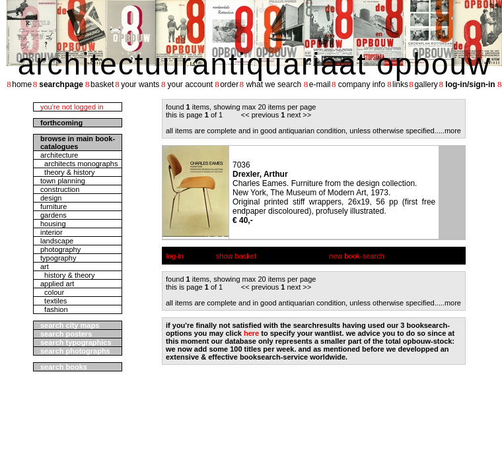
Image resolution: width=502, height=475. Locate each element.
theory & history (67, 172)
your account (190, 84)
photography (60, 249)
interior (51, 232)
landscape (56, 241)
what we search (273, 84)
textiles (53, 301)
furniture (53, 206)
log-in (175, 256)
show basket (236, 256)
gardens (53, 215)
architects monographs (79, 164)
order (229, 84)
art (44, 266)
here (251, 333)
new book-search (356, 256)
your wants (140, 84)
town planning (62, 181)
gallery (425, 84)
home (22, 84)
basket (102, 84)
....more (449, 131)
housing (53, 224)
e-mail (320, 84)
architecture (59, 155)
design (50, 198)
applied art (57, 284)
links (400, 84)
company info (361, 84)
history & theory (67, 275)
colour (52, 292)
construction (59, 189)
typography (58, 258)
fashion (54, 309)
